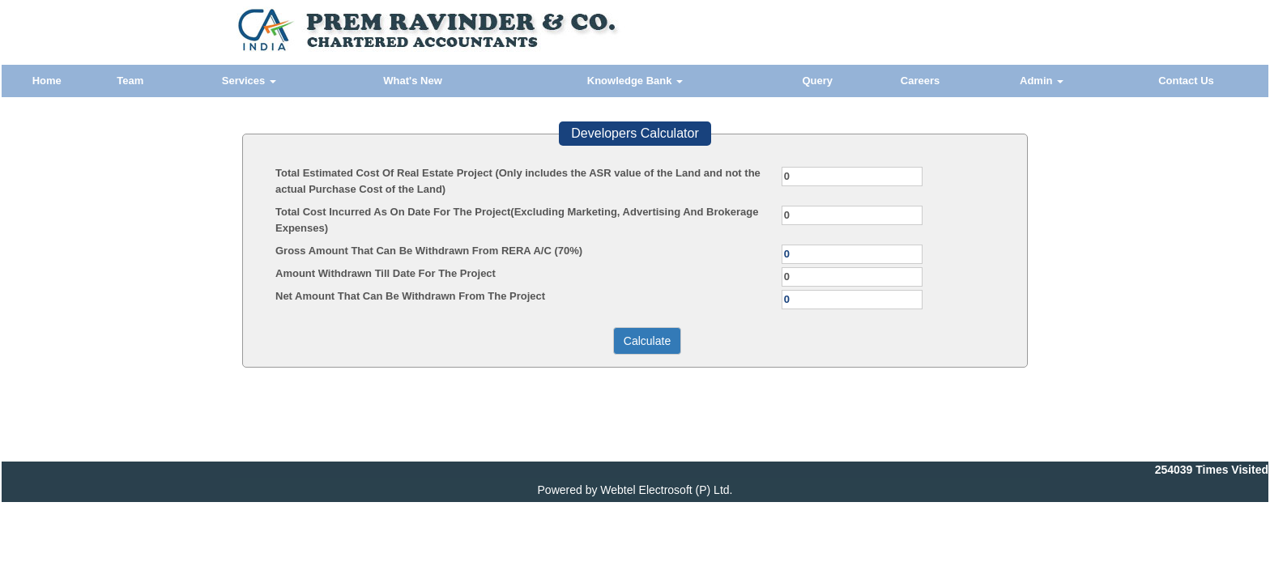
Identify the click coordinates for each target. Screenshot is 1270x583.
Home (47, 80)
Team (130, 80)
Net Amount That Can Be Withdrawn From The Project (410, 296)
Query (817, 80)
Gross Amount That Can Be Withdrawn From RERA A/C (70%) (428, 251)
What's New (412, 80)
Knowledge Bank (635, 80)
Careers (920, 80)
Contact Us (1186, 80)
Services (249, 80)
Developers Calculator (634, 133)
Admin (1041, 80)
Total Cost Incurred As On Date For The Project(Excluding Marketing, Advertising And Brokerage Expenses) (516, 220)
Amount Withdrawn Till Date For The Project (385, 273)
